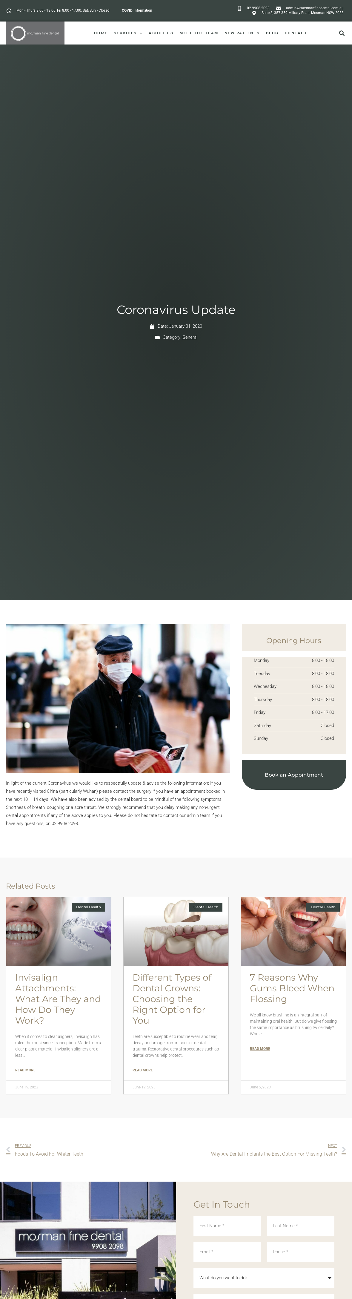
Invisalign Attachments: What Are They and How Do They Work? (58, 999)
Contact (296, 33)
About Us (161, 33)
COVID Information (137, 10)
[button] (342, 33)
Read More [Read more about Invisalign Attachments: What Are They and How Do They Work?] (25, 1070)
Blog (272, 33)
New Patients (242, 33)
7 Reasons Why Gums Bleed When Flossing (292, 988)
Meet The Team (199, 33)
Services (128, 33)
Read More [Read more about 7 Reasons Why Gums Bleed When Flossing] (260, 1049)
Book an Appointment (294, 775)
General (189, 337)
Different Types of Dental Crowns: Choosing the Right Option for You (172, 999)
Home (101, 33)
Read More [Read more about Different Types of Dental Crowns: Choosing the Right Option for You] (143, 1070)
